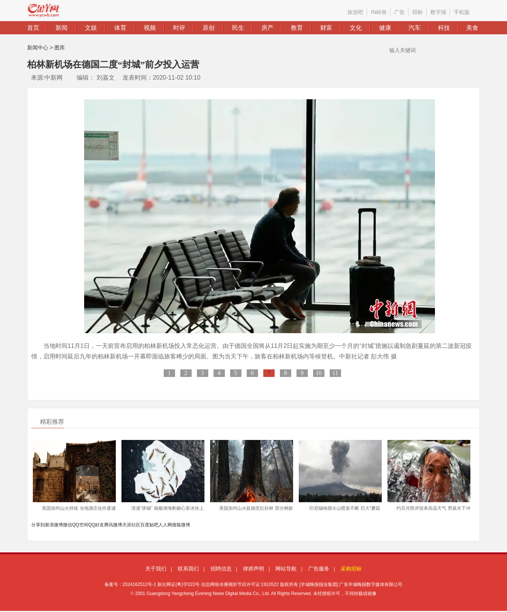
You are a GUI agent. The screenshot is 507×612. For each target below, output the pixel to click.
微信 (67, 524)
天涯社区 (131, 524)
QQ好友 (96, 524)
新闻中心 (37, 48)
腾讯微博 (113, 524)
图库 (59, 48)
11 (335, 373)
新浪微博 (54, 524)
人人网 (165, 524)
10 (319, 373)
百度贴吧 (149, 524)
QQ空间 (80, 524)
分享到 (38, 524)
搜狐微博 (181, 524)
